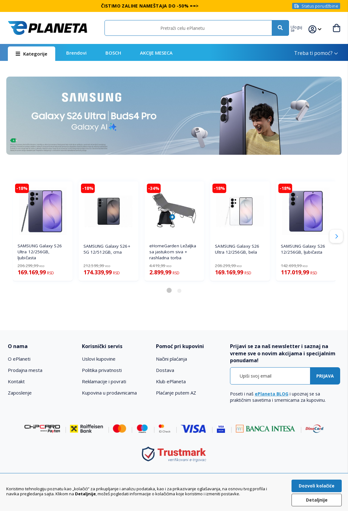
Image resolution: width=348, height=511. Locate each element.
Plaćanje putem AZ (176, 393)
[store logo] (47, 28)
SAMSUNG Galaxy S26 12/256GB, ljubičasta (303, 249)
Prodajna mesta (25, 370)
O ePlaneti (19, 359)
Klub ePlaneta (171, 381)
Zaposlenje (20, 393)
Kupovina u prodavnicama (109, 393)
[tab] (41, 346)
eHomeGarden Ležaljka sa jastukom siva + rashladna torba (172, 252)
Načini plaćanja (171, 359)
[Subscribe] (325, 376)
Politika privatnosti (102, 370)
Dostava (165, 370)
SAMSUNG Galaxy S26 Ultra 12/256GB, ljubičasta (40, 252)
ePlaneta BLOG (271, 394)
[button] (302, 28)
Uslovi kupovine (98, 359)
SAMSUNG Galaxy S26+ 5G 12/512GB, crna (106, 249)
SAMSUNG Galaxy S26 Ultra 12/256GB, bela (237, 249)
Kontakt (16, 381)
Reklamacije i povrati (104, 381)
